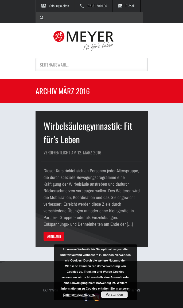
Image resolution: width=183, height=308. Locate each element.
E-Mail (130, 5)
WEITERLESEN (54, 236)
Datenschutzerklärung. (79, 294)
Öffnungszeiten (59, 5)
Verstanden (114, 295)
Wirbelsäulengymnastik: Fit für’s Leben (88, 132)
